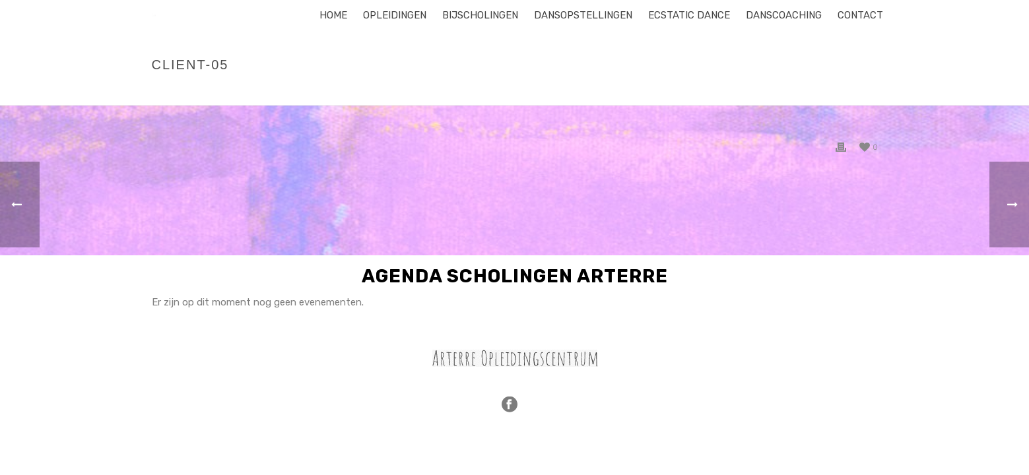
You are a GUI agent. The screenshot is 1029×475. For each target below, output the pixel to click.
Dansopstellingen (583, 15)
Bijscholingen (480, 15)
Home (333, 15)
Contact (860, 15)
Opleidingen (394, 15)
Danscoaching (784, 15)
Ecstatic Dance (689, 15)
